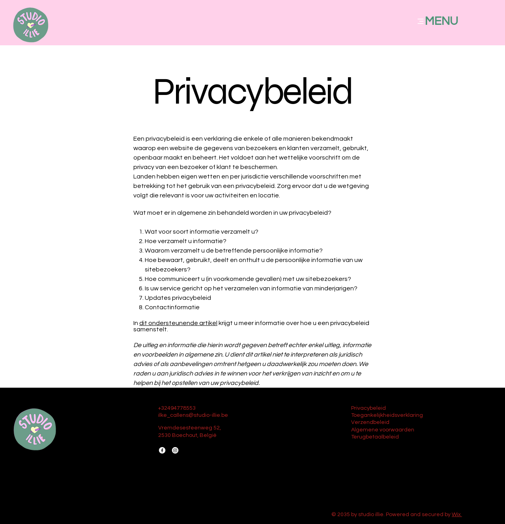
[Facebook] (162, 450)
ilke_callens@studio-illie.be (193, 415)
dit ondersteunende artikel (178, 323)
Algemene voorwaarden (382, 430)
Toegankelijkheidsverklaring (387, 415)
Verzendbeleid (370, 422)
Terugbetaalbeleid (375, 437)
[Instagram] (175, 450)
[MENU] (448, 21)
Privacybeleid (368, 408)
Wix (456, 514)
